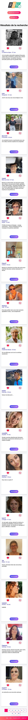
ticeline (4, 390)
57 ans (14, 52)
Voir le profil (14, 67)
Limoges (4, 519)
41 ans (9, 519)
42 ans (8, 604)
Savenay (4, 647)
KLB (3, 51)
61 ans (10, 95)
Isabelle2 (4, 603)
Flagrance (4, 645)
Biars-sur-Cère (5, 180)
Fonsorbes (4, 137)
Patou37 (4, 263)
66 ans (10, 137)
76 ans (8, 222)
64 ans (8, 264)
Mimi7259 (4, 136)
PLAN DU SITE (16, 718)
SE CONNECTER (14, 17)
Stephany (4, 306)
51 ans (7, 307)
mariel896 (4, 433)
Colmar (4, 264)
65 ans (14, 349)
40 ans (9, 477)
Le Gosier (4, 689)
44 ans (9, 392)
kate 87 (4, 518)
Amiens (4, 604)
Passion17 (4, 221)
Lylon (3, 93)
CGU (10, 718)
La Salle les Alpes (6, 52)
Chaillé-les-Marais (6, 349)
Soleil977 (4, 688)
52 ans (9, 647)
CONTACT (24, 718)
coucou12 (4, 475)
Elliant (3, 562)
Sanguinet (4, 95)
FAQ (7, 718)
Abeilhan (4, 477)
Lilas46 (4, 178)
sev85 (3, 348)
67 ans (12, 180)
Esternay (4, 392)
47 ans (9, 434)
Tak (3, 560)
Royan (3, 222)
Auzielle (4, 434)
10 (18, 713)
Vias (3, 307)
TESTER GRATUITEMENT (14, 12)
